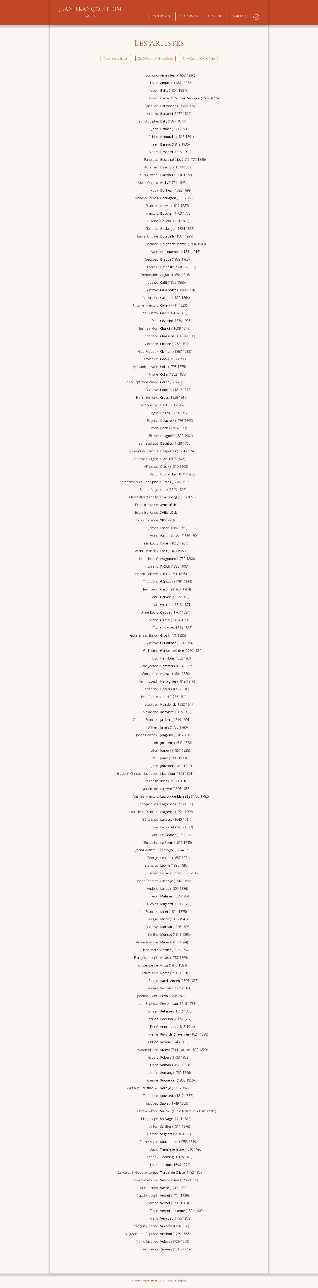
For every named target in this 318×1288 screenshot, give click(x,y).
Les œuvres (160, 16)
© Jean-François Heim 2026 (148, 1280)
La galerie (215, 16)
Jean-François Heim (90, 12)
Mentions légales (176, 1280)
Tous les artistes (116, 58)
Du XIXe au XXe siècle (198, 58)
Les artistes (187, 16)
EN (256, 17)
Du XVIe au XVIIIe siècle (155, 58)
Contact (240, 16)
